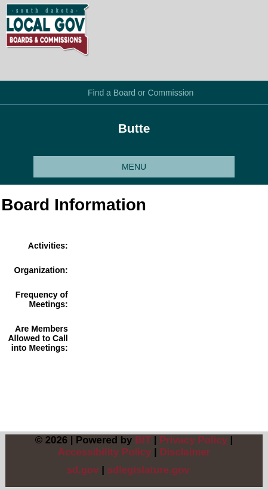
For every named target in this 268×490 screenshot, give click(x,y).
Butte (134, 128)
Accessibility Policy (105, 452)
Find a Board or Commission (140, 92)
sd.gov (82, 470)
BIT (143, 440)
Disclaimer (184, 452)
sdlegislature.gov (148, 470)
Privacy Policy (193, 440)
